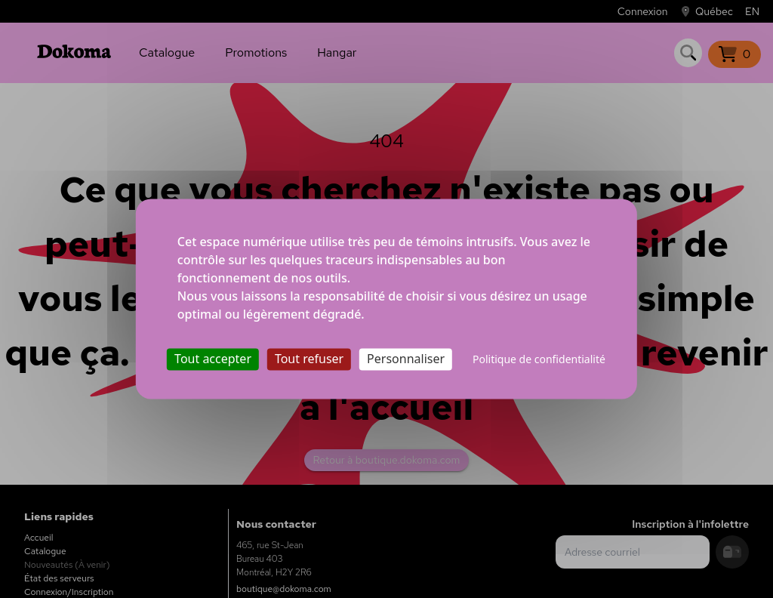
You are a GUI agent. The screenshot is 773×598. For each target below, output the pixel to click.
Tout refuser (309, 358)
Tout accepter (212, 358)
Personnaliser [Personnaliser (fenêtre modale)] (406, 358)
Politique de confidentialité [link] (539, 359)
